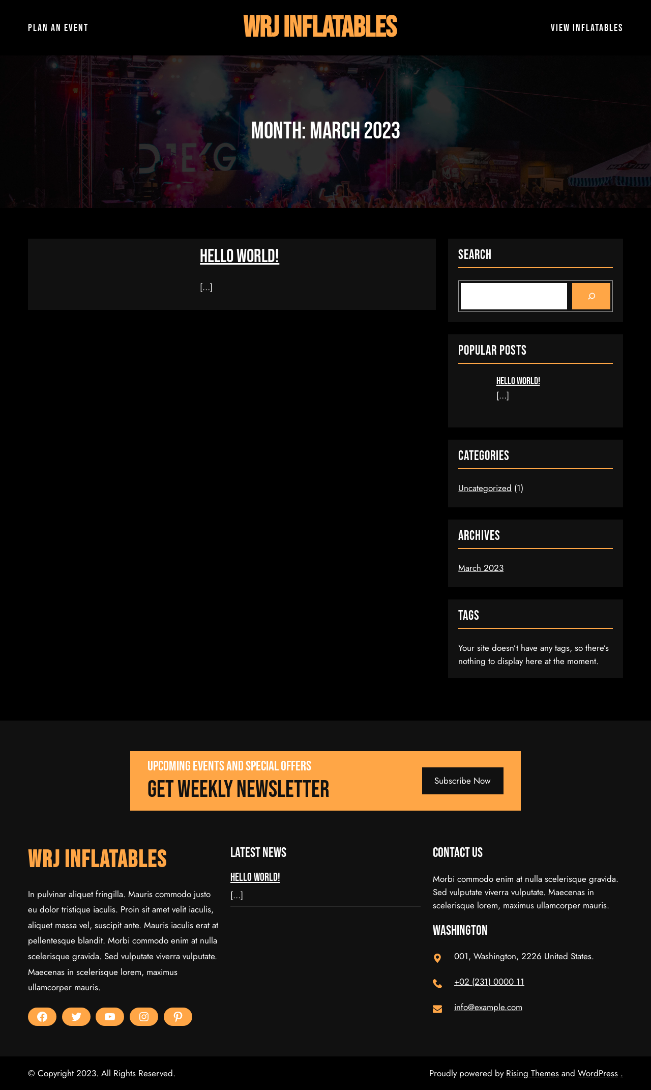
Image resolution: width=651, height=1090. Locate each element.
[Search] (591, 296)
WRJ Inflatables (320, 27)
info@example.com (488, 1007)
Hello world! (239, 257)
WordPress (598, 1073)
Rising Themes (532, 1073)
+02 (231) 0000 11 (489, 982)
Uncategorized (485, 488)
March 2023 (481, 568)
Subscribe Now (462, 781)
